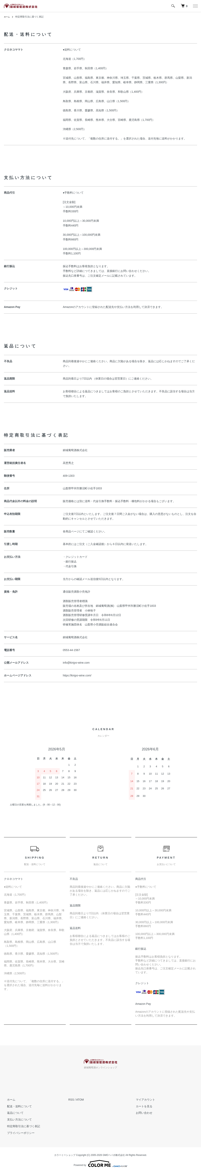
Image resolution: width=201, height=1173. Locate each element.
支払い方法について (16, 1119)
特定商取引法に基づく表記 (20, 1126)
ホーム (7, 16)
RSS (71, 1099)
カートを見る (141, 1106)
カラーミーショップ (64, 1155)
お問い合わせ (141, 1113)
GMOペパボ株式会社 (114, 1155)
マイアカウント (142, 1099)
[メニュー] (195, 6)
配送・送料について (16, 1106)
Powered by (100, 1163)
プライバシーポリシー (17, 1132)
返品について (12, 1113)
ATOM (80, 1099)
